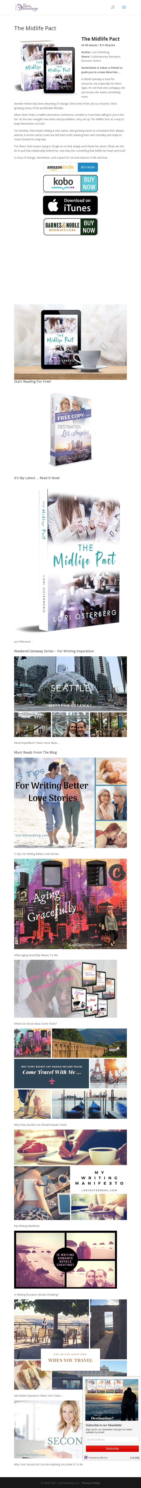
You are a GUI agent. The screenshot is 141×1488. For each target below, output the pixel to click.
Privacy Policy (91, 1483)
